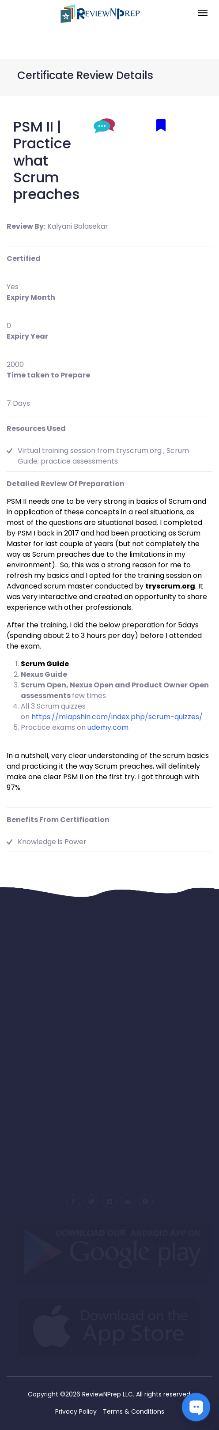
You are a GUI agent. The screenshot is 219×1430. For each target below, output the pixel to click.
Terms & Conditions (133, 1411)
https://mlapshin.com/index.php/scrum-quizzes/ (117, 717)
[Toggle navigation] (202, 13)
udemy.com (107, 727)
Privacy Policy (76, 1411)
